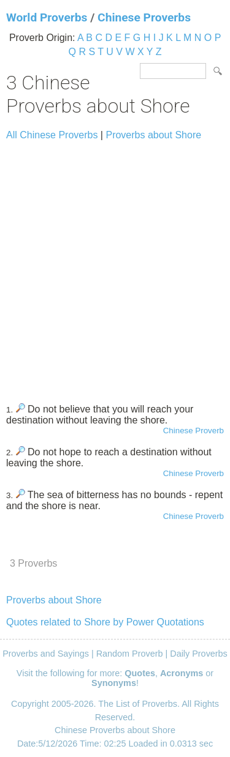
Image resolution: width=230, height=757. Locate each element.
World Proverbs (46, 17)
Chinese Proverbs (144, 17)
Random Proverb (129, 653)
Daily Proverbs (199, 653)
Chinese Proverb (193, 430)
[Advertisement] (115, 266)
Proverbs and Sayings (45, 653)
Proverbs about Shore (153, 135)
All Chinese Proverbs (52, 135)
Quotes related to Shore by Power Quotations (105, 622)
